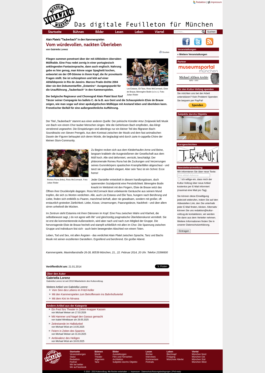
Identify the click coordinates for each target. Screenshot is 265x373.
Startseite (54, 32)
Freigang (171, 357)
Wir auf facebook (78, 367)
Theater (98, 357)
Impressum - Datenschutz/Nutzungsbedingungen (151, 372)
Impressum (215, 2)
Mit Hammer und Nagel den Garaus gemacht (77, 316)
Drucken (164, 52)
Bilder (99, 32)
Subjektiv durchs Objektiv (125, 362)
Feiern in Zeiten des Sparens (68, 330)
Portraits (150, 362)
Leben (139, 32)
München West (199, 362)
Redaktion (199, 2)
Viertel (159, 32)
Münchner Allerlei (175, 359)
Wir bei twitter (76, 364)
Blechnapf (171, 354)
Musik (97, 354)
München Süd (198, 359)
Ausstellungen (119, 354)
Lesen (119, 32)
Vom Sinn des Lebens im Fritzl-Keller (73, 290)
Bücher (149, 354)
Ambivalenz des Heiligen (66, 338)
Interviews (151, 357)
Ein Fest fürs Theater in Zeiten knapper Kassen (78, 309)
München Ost (198, 357)
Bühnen (78, 32)
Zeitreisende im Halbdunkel (67, 323)
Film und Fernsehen (122, 357)
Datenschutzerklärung (197, 224)
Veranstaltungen (78, 354)
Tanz (97, 362)
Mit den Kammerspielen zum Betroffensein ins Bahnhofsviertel (87, 294)
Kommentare (152, 359)
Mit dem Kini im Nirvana (65, 298)
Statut (72, 357)
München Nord (199, 354)
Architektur (118, 359)
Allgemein (99, 359)
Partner (73, 362)
